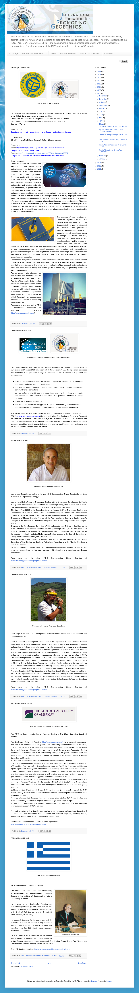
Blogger (109, 981)
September (103, 105)
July (101, 111)
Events (53, 53)
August (102, 108)
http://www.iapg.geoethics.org (22, 313)
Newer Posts (15, 963)
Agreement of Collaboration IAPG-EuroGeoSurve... (111, 131)
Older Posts (82, 963)
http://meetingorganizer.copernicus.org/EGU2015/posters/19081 (43, 153)
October (102, 102)
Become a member (68, 53)
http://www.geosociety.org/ (52, 742)
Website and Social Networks (34, 53)
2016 (99, 90)
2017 (99, 87)
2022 (99, 71)
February (102, 156)
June (101, 115)
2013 (99, 166)
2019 (99, 81)
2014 (99, 163)
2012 (99, 169)
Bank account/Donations (90, 53)
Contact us (108, 53)
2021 (99, 75)
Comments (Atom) (26, 967)
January (102, 159)
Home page (13, 53)
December (103, 96)
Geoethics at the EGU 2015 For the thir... (113, 127)
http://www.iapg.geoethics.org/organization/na (52, 949)
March (101, 124)
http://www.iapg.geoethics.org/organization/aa (28, 824)
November (103, 99)
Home (49, 963)
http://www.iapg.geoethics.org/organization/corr (29, 561)
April (101, 121)
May (101, 118)
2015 (99, 93)
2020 (99, 78)
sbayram (93, 981)
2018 (99, 84)
